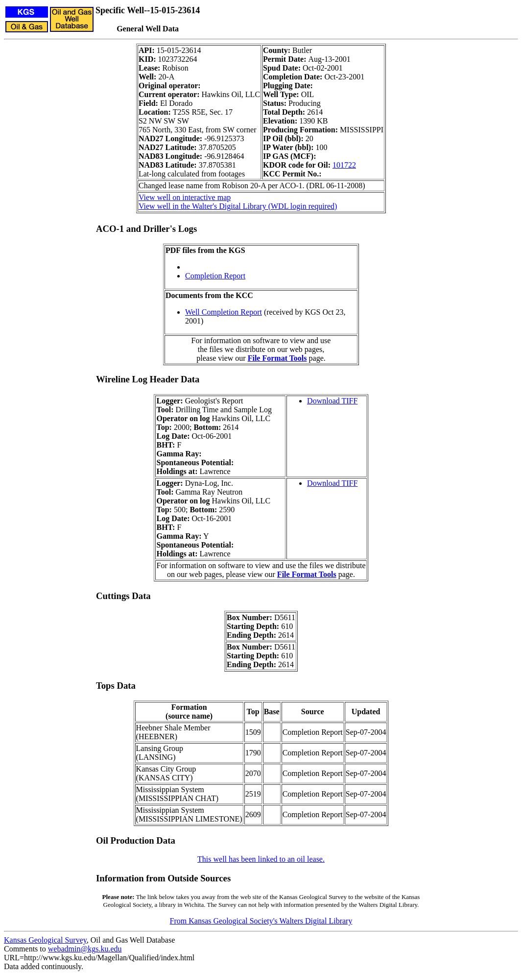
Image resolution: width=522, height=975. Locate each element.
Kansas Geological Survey (45, 940)
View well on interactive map (185, 197)
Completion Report (215, 276)
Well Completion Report (223, 312)
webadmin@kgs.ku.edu (85, 949)
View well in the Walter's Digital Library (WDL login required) (238, 206)
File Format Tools (277, 358)
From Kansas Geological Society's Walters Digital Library (261, 921)
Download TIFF (332, 401)
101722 (344, 165)
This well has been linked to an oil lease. (261, 859)
